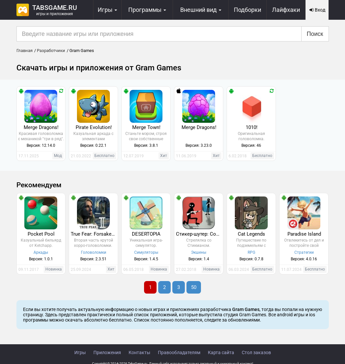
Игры (80, 352)
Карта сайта (221, 352)
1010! (252, 127)
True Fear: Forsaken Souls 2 (94, 234)
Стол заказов (256, 352)
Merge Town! (146, 127)
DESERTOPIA (146, 234)
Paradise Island (304, 234)
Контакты (139, 352)
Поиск (315, 34)
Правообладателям (179, 352)
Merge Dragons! (41, 127)
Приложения (107, 352)
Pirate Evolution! (94, 127)
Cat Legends (251, 234)
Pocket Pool (41, 234)
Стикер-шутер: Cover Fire (199, 234)
